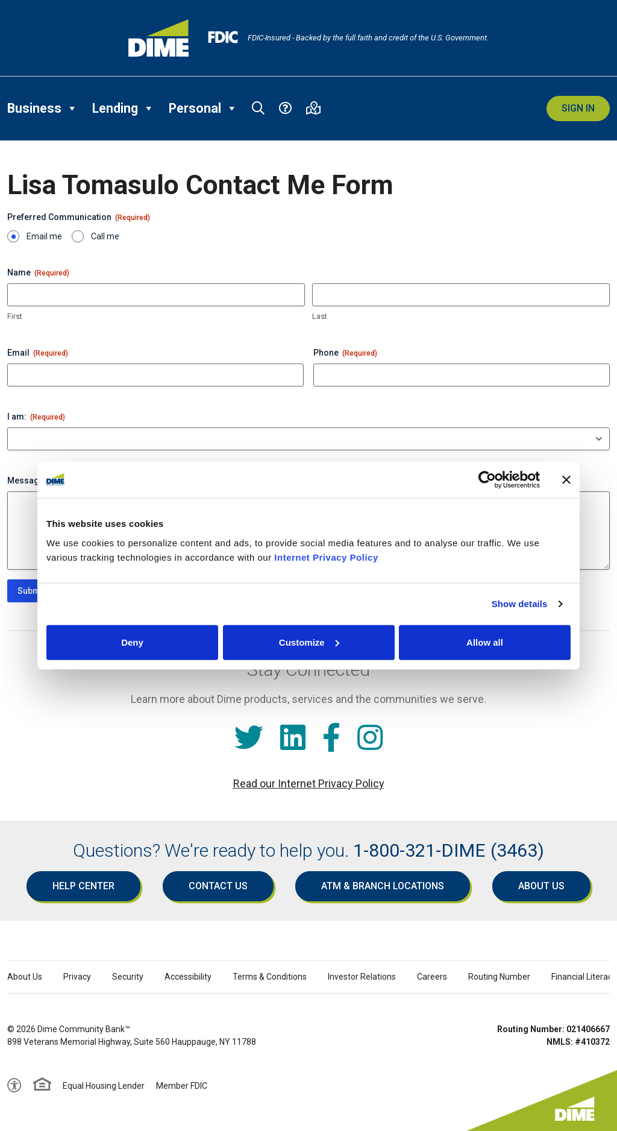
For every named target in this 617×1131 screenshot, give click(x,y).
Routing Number (499, 976)
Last (319, 316)
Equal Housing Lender (104, 1086)
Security (127, 976)
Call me (105, 236)
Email (37, 353)
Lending (123, 108)
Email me (44, 236)
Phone (345, 353)
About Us (541, 886)
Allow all (484, 642)
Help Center (83, 886)
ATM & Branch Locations (382, 886)
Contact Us (218, 886)
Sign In (578, 108)
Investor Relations (362, 976)
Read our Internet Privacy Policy (308, 783)
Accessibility (187, 976)
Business (42, 108)
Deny (132, 642)
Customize (309, 642)
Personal (203, 108)
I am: (36, 417)
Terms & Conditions (270, 976)
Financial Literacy (583, 976)
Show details (520, 604)
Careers (432, 976)
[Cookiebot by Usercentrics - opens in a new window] (487, 480)
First (14, 316)
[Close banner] (566, 480)
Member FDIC (181, 1086)
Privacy (77, 976)
